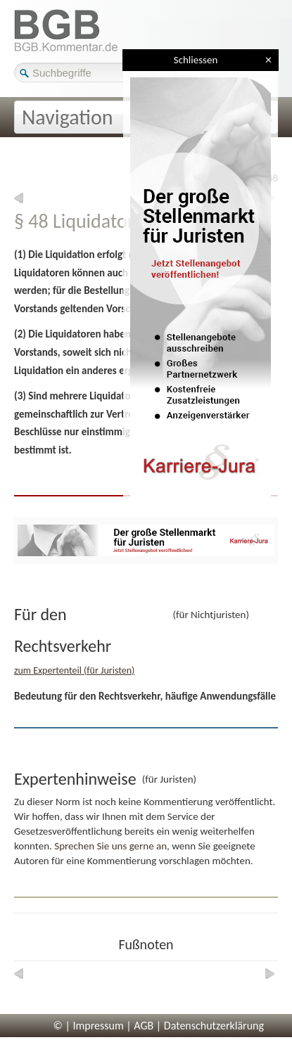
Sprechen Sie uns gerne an (110, 846)
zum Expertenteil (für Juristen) (74, 670)
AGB (143, 1025)
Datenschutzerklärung (214, 1025)
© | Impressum (88, 1025)
